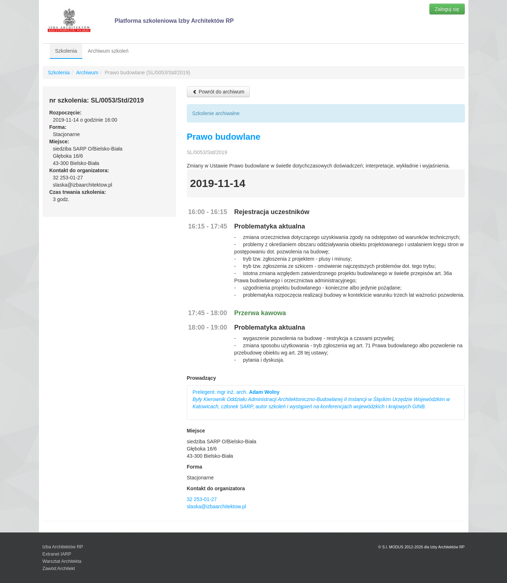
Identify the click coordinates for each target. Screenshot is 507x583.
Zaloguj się (447, 9)
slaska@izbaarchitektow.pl (216, 506)
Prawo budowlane (224, 137)
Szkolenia (66, 51)
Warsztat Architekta (62, 561)
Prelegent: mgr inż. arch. (321, 399)
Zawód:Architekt (59, 568)
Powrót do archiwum (218, 92)
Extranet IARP (57, 554)
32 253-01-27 (202, 499)
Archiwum (87, 72)
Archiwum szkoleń (108, 51)
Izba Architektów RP (63, 546)
